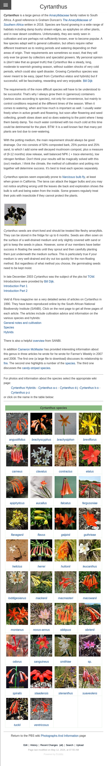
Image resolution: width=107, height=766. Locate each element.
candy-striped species (36, 368)
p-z (20, 392)
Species (9, 327)
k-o (89, 387)
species (70, 363)
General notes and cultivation (22, 322)
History (33, 745)
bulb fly (73, 176)
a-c (47, 387)
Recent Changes (49, 745)
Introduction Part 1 (15, 286)
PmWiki (59, 754)
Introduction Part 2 (15, 290)
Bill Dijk (87, 80)
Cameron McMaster (30, 349)
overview (38, 340)
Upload (80, 745)
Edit (25, 745)
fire (6, 363)
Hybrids (8, 332)
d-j (69, 387)
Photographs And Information (60, 735)
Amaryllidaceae (59, 15)
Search (70, 745)
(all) (61, 745)
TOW (91, 276)
